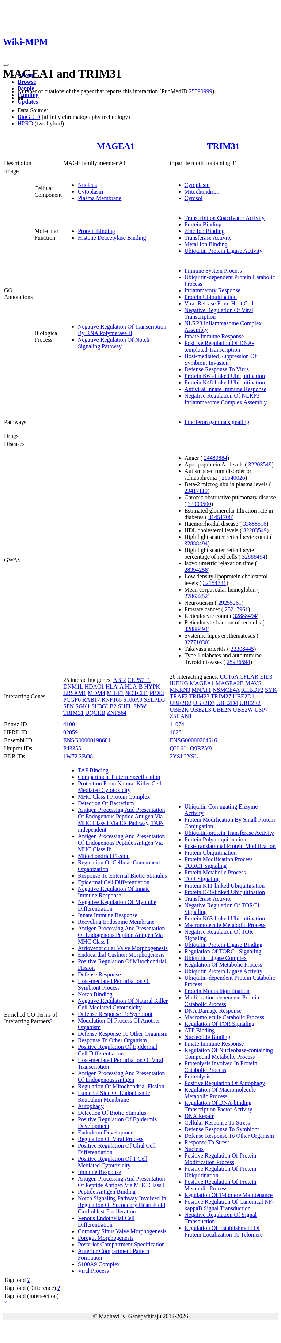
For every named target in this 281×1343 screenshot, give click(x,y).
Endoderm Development (106, 1132)
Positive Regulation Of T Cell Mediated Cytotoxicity (113, 1162)
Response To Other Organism (112, 1040)
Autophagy (91, 1106)
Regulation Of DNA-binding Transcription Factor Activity (218, 1106)
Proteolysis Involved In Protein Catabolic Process (221, 1066)
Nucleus (87, 185)
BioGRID (29, 117)
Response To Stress (207, 1142)
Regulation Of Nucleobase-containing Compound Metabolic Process (229, 1053)
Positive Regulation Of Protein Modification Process (221, 1158)
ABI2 (119, 680)
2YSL (191, 756)
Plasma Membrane (100, 198)
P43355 (72, 748)
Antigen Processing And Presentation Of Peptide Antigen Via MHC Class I (121, 1181)
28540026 (233, 477)
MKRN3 (180, 690)
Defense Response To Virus (217, 369)
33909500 (199, 504)
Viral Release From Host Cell (219, 303)
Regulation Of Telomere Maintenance (229, 1195)
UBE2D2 (181, 703)
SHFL (125, 706)
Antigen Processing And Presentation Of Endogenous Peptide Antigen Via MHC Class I (121, 935)
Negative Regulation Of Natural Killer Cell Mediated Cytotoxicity (123, 1004)
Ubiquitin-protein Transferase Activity (229, 833)
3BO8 (86, 756)
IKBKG (179, 683)
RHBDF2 (252, 690)
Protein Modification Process (219, 859)
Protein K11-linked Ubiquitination (225, 885)
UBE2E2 (250, 703)
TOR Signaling (202, 879)
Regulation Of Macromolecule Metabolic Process (220, 1093)
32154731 (214, 583)
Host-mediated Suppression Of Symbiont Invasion (221, 359)
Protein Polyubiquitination (215, 839)
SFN (68, 706)
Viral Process (93, 1271)
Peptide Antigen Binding (107, 1192)
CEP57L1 (139, 680)
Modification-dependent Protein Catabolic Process (222, 1000)
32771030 (196, 642)
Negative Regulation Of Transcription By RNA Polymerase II (122, 329)
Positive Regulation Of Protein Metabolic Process (221, 1185)
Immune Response (99, 1172)
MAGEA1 (116, 146)
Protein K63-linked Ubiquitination (225, 376)
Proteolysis (197, 1076)
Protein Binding (96, 231)
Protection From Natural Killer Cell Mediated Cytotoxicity (119, 786)
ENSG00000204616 (193, 740)
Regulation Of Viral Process (111, 1139)
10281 (177, 732)
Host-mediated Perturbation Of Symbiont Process (114, 984)
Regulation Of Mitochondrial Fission (121, 1086)
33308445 (242, 649)
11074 (177, 724)
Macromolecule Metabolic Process (225, 925)
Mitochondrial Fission (104, 856)
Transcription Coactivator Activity (225, 218)
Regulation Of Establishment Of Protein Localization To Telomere (224, 1231)
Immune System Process (213, 270)
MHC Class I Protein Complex (114, 797)
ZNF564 (116, 713)
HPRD (25, 123)
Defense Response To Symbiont (115, 1014)
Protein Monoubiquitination (217, 991)
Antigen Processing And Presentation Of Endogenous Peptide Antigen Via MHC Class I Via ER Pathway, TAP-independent (121, 820)
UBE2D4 (227, 703)
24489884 (215, 458)
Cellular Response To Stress (217, 1122)
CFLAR (249, 677)
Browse (27, 82)
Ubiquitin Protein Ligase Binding (224, 945)
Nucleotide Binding (208, 1037)
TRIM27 (221, 696)
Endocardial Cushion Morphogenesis (121, 955)
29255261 (230, 603)
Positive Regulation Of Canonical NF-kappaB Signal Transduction (229, 1204)
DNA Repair (199, 1116)
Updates (28, 101)
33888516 (254, 524)
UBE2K (179, 709)
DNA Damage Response (213, 1011)
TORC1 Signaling (206, 866)
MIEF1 (115, 693)
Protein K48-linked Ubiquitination (225, 382)
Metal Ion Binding (206, 244)
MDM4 (96, 693)
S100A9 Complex (99, 1264)
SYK (271, 690)
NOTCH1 (136, 693)
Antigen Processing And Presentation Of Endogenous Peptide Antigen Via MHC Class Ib (121, 842)
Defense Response (99, 974)
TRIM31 (223, 146)
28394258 (196, 570)
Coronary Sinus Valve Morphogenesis (122, 1231)
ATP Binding (200, 1030)
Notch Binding (95, 994)
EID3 (266, 677)
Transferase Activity (208, 238)
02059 (70, 732)
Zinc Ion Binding (205, 231)
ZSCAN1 (181, 716)
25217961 (236, 609)
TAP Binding (93, 770)
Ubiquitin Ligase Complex (216, 958)
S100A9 (132, 700)
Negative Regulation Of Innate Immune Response (114, 892)
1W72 (70, 756)
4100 (69, 724)
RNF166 (112, 700)
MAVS (253, 683)
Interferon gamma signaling (217, 422)
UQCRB (95, 713)
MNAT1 (201, 690)
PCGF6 (72, 700)
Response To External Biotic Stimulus (122, 876)
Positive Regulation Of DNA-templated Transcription (219, 346)
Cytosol (194, 198)
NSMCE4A (226, 690)
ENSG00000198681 (87, 740)
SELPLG (154, 700)
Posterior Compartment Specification (121, 1244)
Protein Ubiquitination (211, 297)
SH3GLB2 (103, 706)
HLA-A (115, 686)
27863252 (196, 596)
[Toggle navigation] (6, 65)
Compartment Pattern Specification (119, 777)
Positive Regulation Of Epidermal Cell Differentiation (117, 1050)
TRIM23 (199, 696)
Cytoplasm (90, 191)
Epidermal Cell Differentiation (113, 882)
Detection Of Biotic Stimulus (112, 1113)
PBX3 (156, 693)
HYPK (152, 686)
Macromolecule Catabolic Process (225, 1017)
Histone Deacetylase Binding (112, 238)
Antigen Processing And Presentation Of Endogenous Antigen (121, 1076)
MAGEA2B (230, 683)
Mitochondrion (202, 191)
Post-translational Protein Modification (230, 846)
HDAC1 (94, 686)
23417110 (196, 491)
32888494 (196, 543)
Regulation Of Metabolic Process (223, 964)
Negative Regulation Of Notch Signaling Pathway (113, 343)
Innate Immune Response (214, 336)
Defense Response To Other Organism (122, 1034)
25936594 (238, 662)
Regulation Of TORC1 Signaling (223, 951)
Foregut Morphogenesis (105, 1238)
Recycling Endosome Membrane (116, 922)
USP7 (261, 709)
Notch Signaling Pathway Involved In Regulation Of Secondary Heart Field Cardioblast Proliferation (122, 1205)
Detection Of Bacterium (106, 803)
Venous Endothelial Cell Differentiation (106, 1221)
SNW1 (141, 706)
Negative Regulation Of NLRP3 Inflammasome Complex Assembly (226, 399)
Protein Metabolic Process (215, 872)
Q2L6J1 (179, 748)
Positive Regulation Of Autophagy (225, 1083)
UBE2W (243, 709)
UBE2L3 (200, 709)
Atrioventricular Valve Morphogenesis (123, 948)
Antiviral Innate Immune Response (225, 389)
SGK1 (82, 706)
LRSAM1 (74, 693)
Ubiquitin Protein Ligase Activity (224, 251)
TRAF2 (179, 696)
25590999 (200, 91)
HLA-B (134, 686)
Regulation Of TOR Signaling (220, 1024)
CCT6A (229, 677)
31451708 (220, 517)
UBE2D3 (204, 703)
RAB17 (91, 700)
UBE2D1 (244, 696)
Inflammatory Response (212, 290)
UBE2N (222, 709)
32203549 (260, 464)
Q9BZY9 (201, 748)
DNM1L (73, 686)
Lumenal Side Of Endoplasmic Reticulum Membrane (114, 1096)
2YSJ (176, 756)
